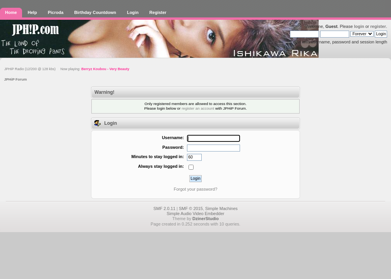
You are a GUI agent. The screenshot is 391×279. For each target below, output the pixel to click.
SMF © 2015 (191, 208)
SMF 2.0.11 (164, 208)
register (378, 26)
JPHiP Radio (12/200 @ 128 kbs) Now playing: (66, 69)
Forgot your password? (196, 189)
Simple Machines (221, 208)
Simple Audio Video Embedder (195, 213)
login (359, 26)
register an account (198, 108)
